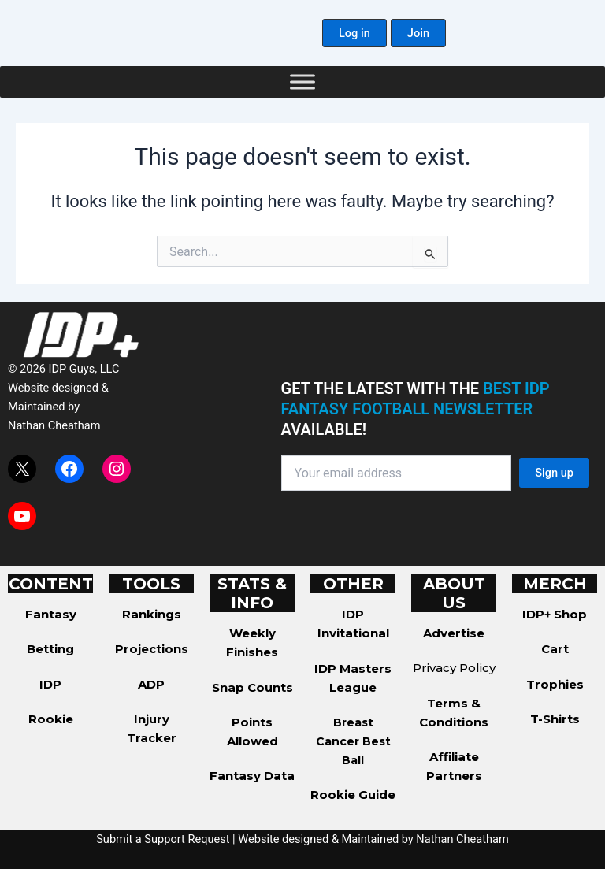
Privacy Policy (454, 667)
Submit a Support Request (162, 839)
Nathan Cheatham (54, 425)
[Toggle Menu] (302, 81)
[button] (354, 33)
